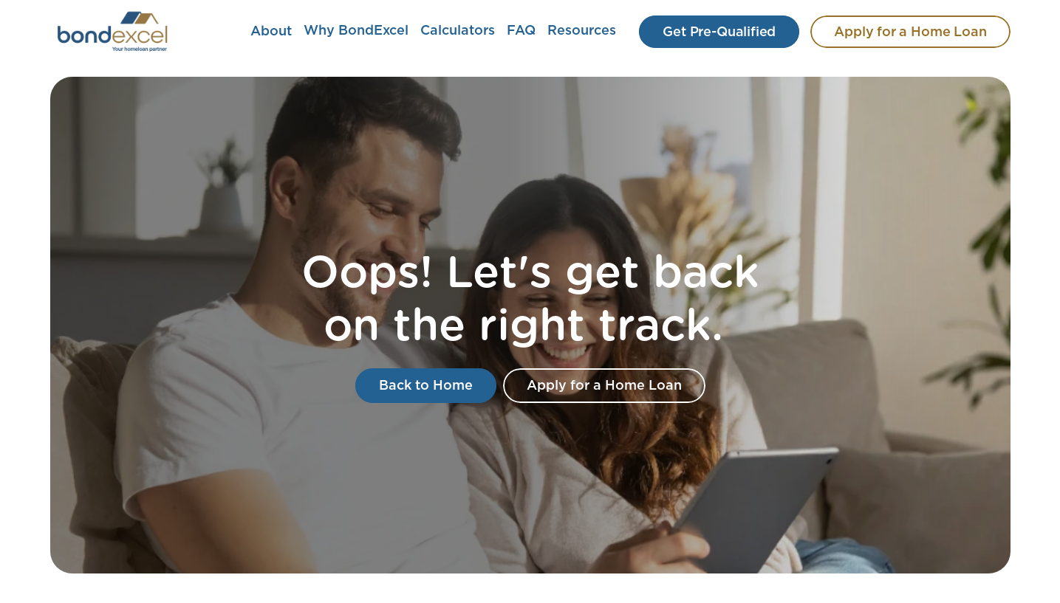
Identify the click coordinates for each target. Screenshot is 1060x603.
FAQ (521, 31)
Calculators (457, 31)
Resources (581, 31)
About (271, 31)
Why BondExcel (356, 31)
